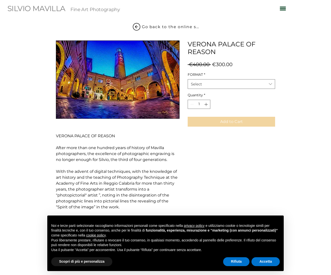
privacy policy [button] (194, 226)
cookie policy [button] (96, 235)
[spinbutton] (199, 104)
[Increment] (206, 104)
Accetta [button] (265, 261)
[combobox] (231, 84)
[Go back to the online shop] (165, 27)
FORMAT (196, 74)
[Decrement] (191, 104)
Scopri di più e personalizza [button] (81, 261)
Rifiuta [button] (236, 261)
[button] (283, 8)
